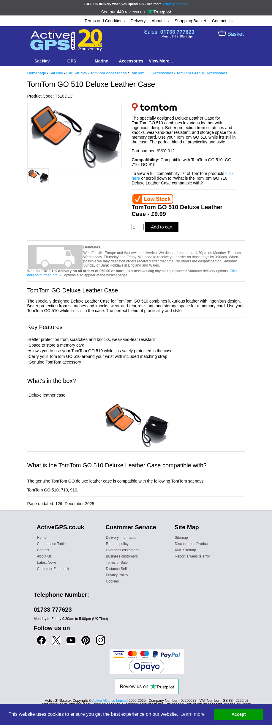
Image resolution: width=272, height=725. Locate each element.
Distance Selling (119, 569)
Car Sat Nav (76, 73)
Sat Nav (56, 73)
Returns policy (117, 544)
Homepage (36, 73)
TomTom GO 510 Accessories (201, 73)
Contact (43, 550)
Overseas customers (122, 550)
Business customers (122, 556)
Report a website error (192, 556)
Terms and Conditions (104, 20)
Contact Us (222, 20)
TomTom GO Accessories (151, 73)
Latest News (47, 562)
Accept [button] (239, 714)
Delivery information (121, 537)
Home (42, 537)
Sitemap (181, 537)
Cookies (112, 581)
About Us (160, 20)
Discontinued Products (193, 544)
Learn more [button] (192, 714)
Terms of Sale (117, 562)
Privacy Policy (117, 575)
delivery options (174, 4)
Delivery (138, 20)
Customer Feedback (53, 569)
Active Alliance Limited (110, 701)
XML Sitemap (185, 550)
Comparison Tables (52, 544)
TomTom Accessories (109, 73)
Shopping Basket (190, 20)
